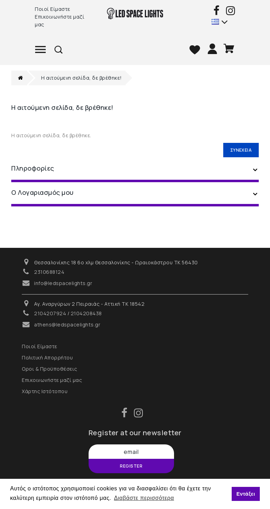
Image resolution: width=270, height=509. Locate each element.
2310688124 (49, 272)
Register (131, 466)
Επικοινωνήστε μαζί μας (59, 20)
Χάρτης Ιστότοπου (45, 391)
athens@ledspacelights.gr (67, 324)
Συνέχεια (241, 150)
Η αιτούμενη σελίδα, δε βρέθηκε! (81, 77)
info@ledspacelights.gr (63, 283)
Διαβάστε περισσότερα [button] (144, 498)
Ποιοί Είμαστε (52, 9)
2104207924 (50, 313)
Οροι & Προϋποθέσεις (49, 368)
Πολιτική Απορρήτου (47, 357)
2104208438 (86, 313)
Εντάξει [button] (245, 494)
